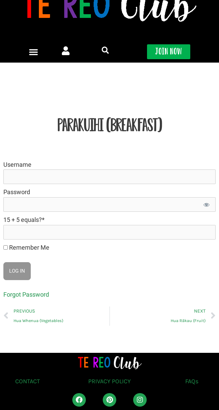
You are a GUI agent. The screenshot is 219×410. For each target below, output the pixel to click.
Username (17, 164)
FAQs (191, 381)
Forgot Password (26, 294)
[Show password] (206, 204)
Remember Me (26, 247)
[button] (33, 43)
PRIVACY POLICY (109, 381)
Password (16, 192)
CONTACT (27, 381)
